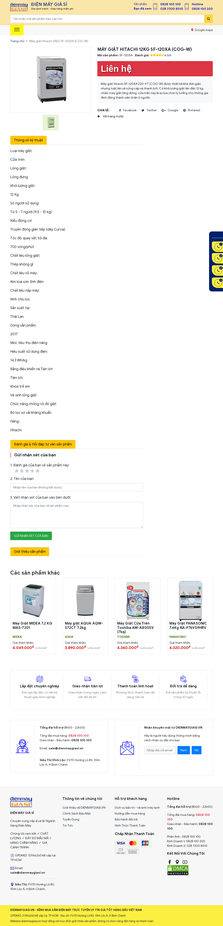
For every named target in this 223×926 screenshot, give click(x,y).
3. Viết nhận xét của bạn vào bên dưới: (40, 497)
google (170, 110)
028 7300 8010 (171, 9)
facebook (128, 110)
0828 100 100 (170, 4)
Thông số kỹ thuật (28, 140)
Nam (183, 750)
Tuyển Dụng (71, 819)
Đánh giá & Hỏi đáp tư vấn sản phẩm (43, 444)
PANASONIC (177, 637)
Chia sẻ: (103, 110)
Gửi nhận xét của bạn (31, 536)
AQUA (69, 637)
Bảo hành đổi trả (126, 819)
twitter (149, 110)
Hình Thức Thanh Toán (130, 825)
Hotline (197, 4)
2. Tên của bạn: (22, 479)
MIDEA (17, 637)
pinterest (191, 110)
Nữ (196, 750)
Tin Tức (68, 825)
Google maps (202, 30)
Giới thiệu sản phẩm (30, 551)
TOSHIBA (123, 637)
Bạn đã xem (143, 8)
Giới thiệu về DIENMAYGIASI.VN (84, 808)
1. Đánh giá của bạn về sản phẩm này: (39, 468)
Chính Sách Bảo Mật (77, 813)
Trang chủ (17, 41)
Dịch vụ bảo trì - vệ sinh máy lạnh (137, 808)
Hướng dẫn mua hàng (130, 813)
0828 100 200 (202, 9)
